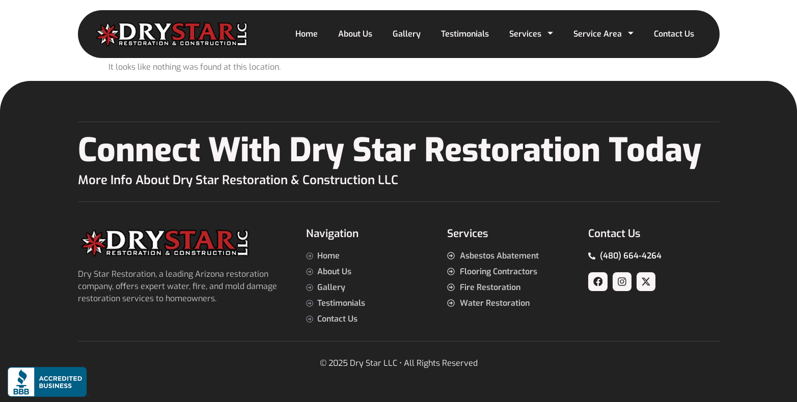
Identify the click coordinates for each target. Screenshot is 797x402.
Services (531, 33)
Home (306, 33)
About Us (355, 33)
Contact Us (674, 33)
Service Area (603, 33)
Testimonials (465, 33)
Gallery (407, 33)
